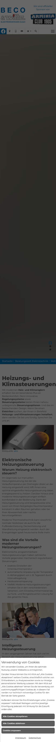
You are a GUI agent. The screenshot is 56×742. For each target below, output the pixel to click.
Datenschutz (35, 738)
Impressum (20, 738)
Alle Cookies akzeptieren (15, 716)
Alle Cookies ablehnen (14, 723)
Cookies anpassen (12, 730)
